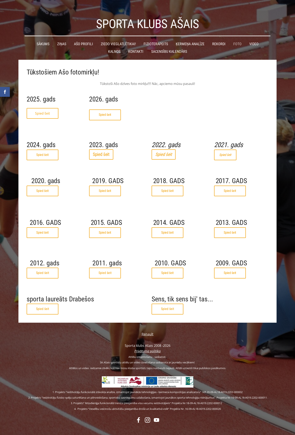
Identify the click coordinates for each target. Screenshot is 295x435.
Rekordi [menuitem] (219, 37)
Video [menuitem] (254, 37)
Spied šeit (42, 107)
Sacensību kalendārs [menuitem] (169, 45)
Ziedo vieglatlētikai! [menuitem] (118, 37)
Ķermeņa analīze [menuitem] (190, 37)
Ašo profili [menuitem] (83, 37)
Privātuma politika (147, 344)
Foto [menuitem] (237, 37)
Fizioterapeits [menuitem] (156, 37)
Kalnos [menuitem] (114, 45)
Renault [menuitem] (147, 327)
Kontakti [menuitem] (135, 45)
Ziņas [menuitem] (61, 37)
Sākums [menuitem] (43, 37)
